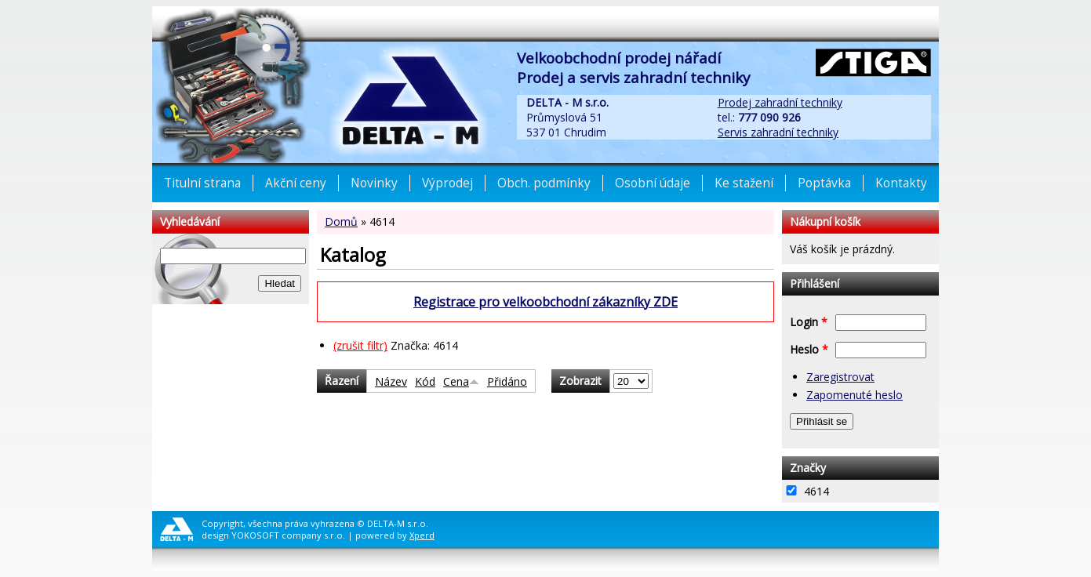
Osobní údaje (652, 183)
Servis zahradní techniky (778, 132)
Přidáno (507, 381)
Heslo (809, 349)
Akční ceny (295, 183)
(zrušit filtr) (360, 345)
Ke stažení (744, 183)
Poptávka (824, 183)
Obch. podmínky (544, 183)
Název (391, 381)
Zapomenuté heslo (854, 394)
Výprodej (447, 183)
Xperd (422, 535)
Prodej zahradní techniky (780, 102)
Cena (461, 381)
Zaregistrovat (840, 376)
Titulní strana (202, 183)
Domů (341, 221)
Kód (425, 381)
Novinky (374, 183)
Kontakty (901, 183)
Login (808, 321)
